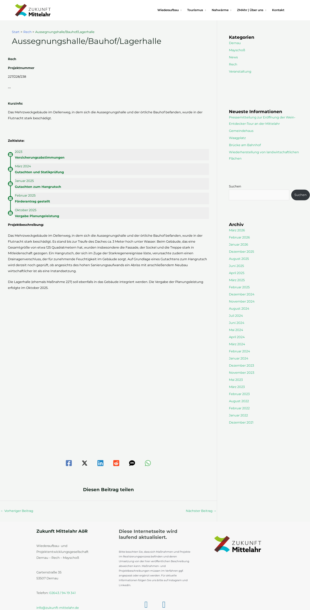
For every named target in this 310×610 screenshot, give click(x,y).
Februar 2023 (239, 394)
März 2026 (237, 230)
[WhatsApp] (147, 463)
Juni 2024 (236, 323)
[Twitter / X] (84, 463)
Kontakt (278, 10)
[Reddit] (116, 463)
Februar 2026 (239, 237)
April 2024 (237, 337)
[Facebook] (68, 463)
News (233, 57)
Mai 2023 (236, 380)
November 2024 (242, 301)
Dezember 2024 (241, 294)
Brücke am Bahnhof (245, 145)
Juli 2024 (236, 316)
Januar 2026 (238, 244)
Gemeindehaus (241, 131)
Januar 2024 (238, 358)
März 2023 (237, 387)
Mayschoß (237, 50)
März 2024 (237, 344)
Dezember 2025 (241, 251)
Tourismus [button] (195, 10)
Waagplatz (237, 138)
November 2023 (241, 373)
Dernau (235, 43)
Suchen (235, 186)
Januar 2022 (238, 415)
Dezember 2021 (241, 422)
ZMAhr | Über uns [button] (250, 10)
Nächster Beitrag (201, 511)
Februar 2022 (239, 408)
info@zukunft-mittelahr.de (57, 608)
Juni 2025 (236, 266)
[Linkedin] (100, 463)
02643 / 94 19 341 (62, 593)
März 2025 (237, 280)
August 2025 (239, 259)
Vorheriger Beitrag (16, 511)
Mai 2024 (236, 330)
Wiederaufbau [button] (168, 10)
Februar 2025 (239, 287)
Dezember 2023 (241, 365)
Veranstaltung (240, 71)
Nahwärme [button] (220, 10)
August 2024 (239, 308)
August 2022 (239, 401)
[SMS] (132, 463)
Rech (233, 64)
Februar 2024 (239, 351)
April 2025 (236, 273)
